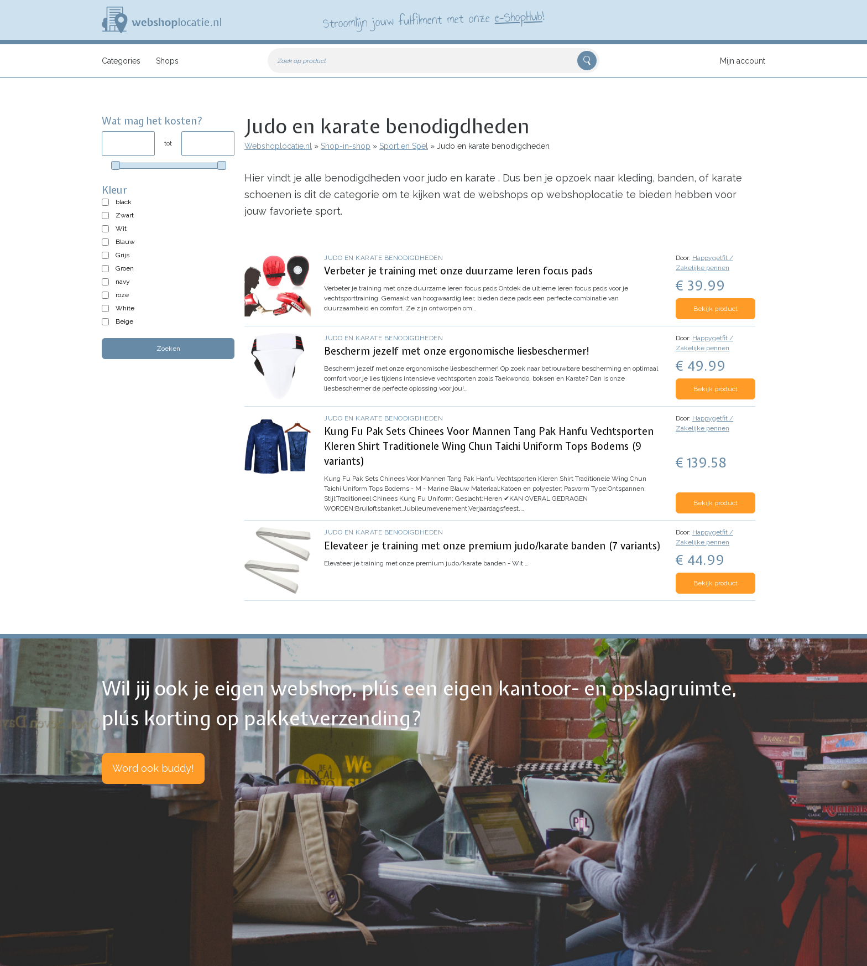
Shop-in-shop (345, 146)
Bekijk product (715, 309)
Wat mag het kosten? (152, 121)
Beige (124, 321)
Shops (167, 60)
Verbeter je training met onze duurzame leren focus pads (458, 271)
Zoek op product (302, 61)
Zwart (125, 215)
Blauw (125, 242)
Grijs (122, 255)
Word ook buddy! (153, 768)
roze (122, 295)
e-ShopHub (518, 16)
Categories (121, 60)
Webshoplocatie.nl (278, 146)
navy (123, 281)
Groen (125, 268)
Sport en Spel (403, 146)
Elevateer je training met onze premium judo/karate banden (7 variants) (492, 546)
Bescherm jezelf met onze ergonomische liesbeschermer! (457, 351)
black (124, 202)
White (125, 308)
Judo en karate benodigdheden (383, 258)
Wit (121, 228)
